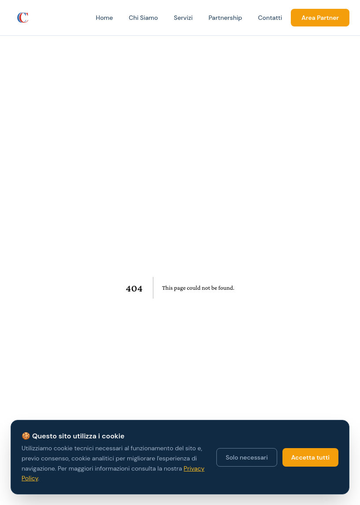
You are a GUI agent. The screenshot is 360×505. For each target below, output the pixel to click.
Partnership (225, 18)
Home (104, 18)
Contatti (270, 18)
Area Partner (320, 18)
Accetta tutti (310, 457)
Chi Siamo (143, 18)
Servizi (183, 18)
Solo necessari (246, 457)
